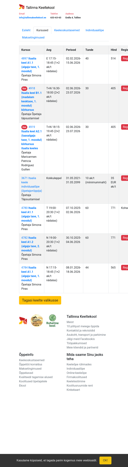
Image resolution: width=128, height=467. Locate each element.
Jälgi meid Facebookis (81, 339)
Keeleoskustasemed (67, 30)
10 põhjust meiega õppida (83, 326)
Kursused (42, 30)
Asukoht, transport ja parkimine (86, 334)
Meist (70, 322)
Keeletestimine (76, 381)
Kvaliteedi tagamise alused (36, 377)
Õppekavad (26, 373)
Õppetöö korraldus (30, 364)
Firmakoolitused (77, 377)
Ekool (22, 385)
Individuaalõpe (95, 30)
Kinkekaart (73, 389)
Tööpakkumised (77, 343)
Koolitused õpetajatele (33, 381)
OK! (105, 460)
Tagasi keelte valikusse (40, 300)
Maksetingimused (33, 37)
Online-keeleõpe (77, 373)
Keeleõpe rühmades (79, 364)
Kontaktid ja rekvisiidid (81, 330)
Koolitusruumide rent (80, 385)
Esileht (26, 30)
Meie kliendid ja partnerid (82, 347)
